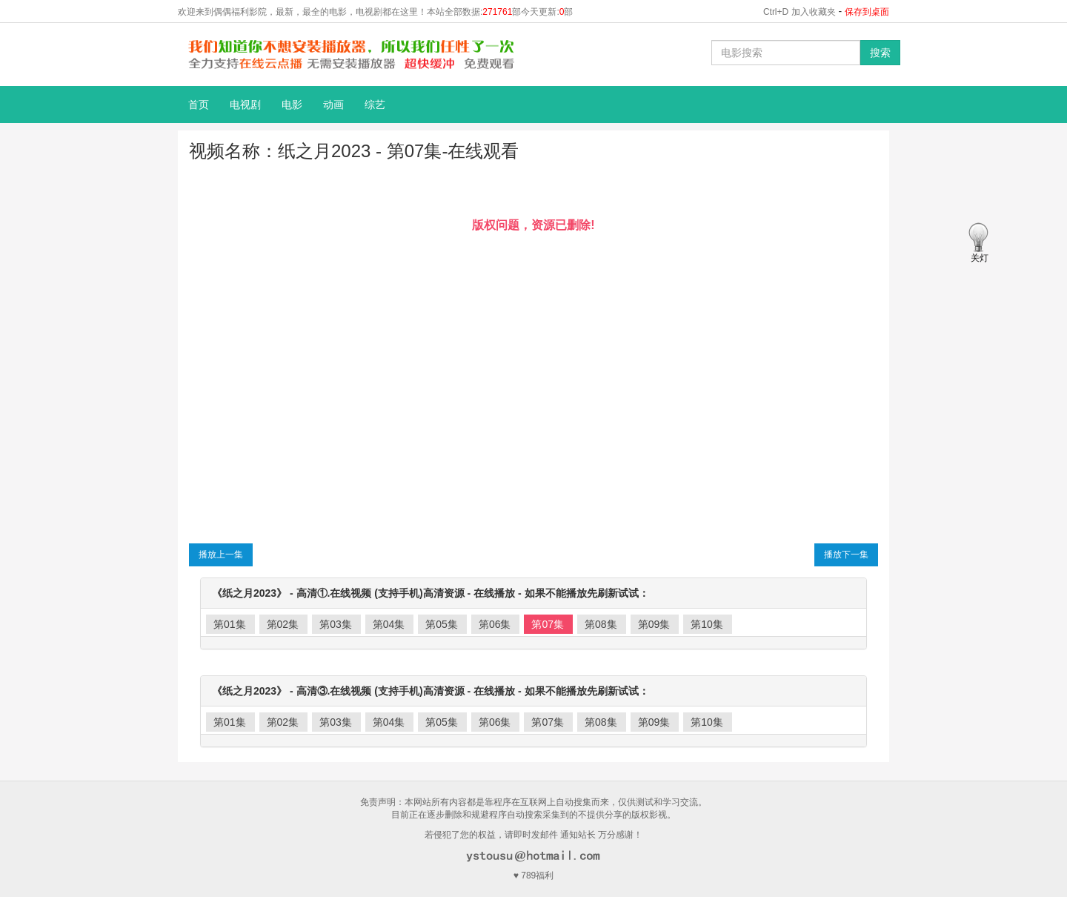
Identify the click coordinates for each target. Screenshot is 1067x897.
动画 (333, 104)
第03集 (335, 624)
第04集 (389, 624)
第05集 (441, 624)
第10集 (707, 624)
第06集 (495, 624)
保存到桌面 (867, 12)
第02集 (283, 624)
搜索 (880, 53)
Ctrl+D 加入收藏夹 (799, 12)
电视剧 (245, 104)
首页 (198, 104)
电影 (292, 104)
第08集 (601, 624)
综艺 (375, 104)
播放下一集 (846, 554)
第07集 (547, 624)
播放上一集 (221, 554)
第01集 (229, 624)
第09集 (654, 624)
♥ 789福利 (533, 875)
